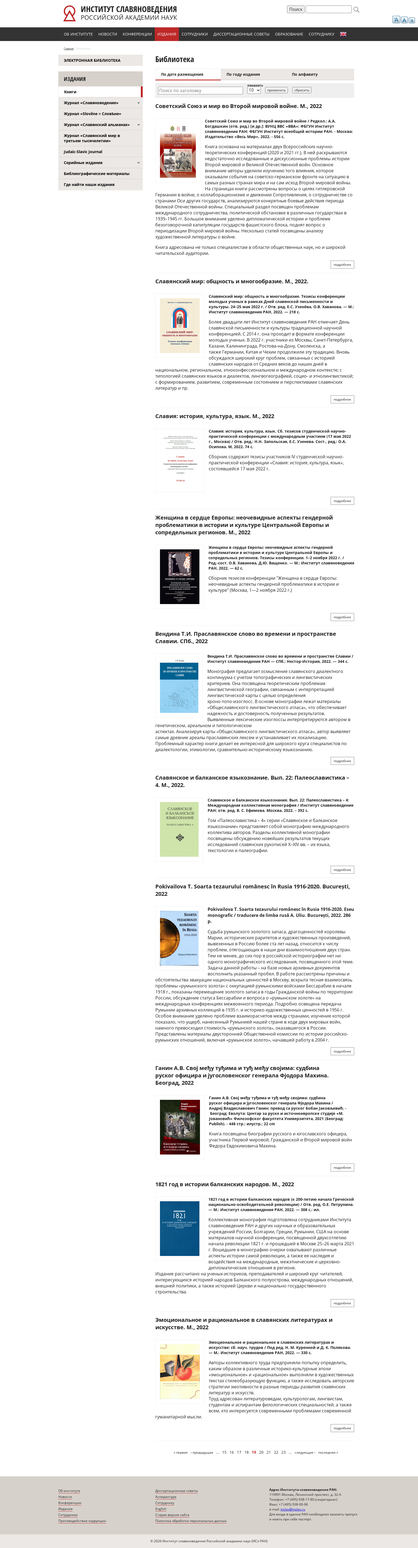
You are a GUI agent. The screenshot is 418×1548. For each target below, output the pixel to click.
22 (276, 1452)
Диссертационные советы (241, 34)
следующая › (305, 1452)
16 (232, 1452)
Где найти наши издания (89, 184)
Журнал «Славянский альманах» (97, 124)
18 (246, 1452)
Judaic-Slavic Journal (83, 151)
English (343, 34)
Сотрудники (195, 34)
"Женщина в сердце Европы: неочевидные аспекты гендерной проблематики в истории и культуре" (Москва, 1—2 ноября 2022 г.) (273, 584)
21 (269, 1452)
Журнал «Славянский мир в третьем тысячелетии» (92, 138)
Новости (107, 34)
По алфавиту (305, 74)
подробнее (342, 264)
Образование (289, 34)
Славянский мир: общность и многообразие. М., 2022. (231, 281)
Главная (69, 48)
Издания (167, 34)
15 (224, 1452)
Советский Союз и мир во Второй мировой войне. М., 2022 (238, 106)
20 (261, 1452)
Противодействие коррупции (82, 1520)
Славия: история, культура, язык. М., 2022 (214, 416)
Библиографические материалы (97, 173)
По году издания (243, 74)
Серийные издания (83, 162)
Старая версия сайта (172, 1514)
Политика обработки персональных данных (191, 1520)
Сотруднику (321, 34)
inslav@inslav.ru (292, 1509)
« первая (181, 1452)
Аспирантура (165, 1496)
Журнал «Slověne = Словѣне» (92, 113)
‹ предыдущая (202, 1452)
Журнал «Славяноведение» (91, 102)
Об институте (78, 34)
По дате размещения (182, 74)
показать (255, 85)
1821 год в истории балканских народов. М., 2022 (224, 1184)
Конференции (137, 34)
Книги (70, 91)
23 (283, 1452)
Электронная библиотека (92, 60)
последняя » (328, 1452)
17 (239, 1452)
